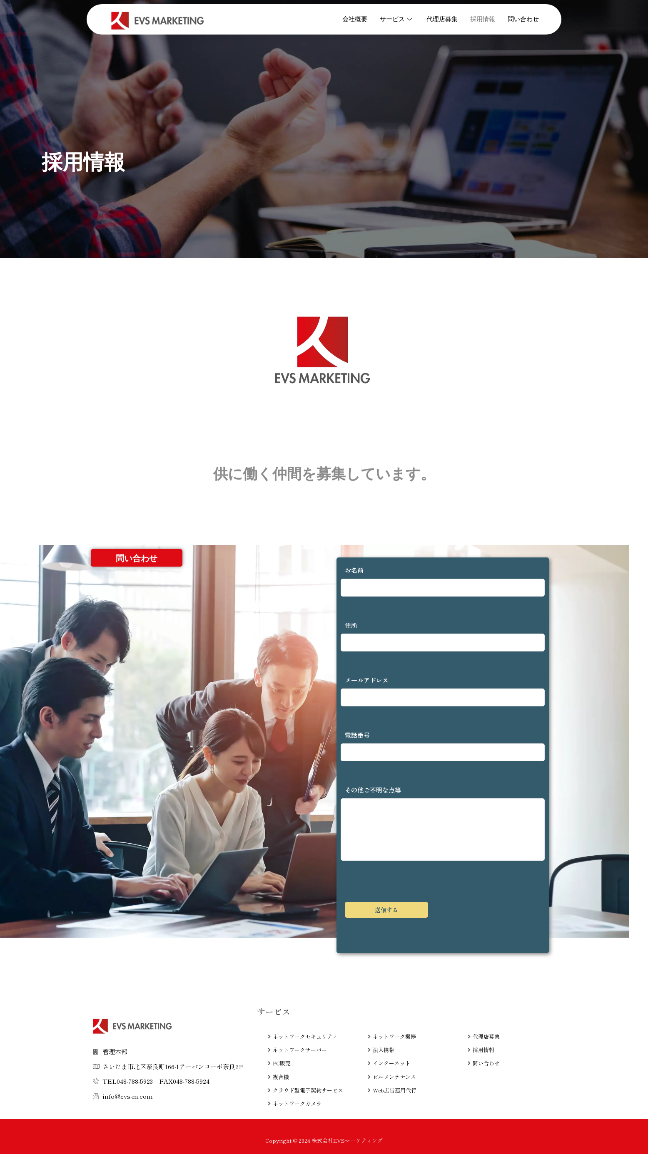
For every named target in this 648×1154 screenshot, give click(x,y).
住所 (443, 636)
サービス (397, 19)
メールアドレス (443, 691)
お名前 (443, 581)
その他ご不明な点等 (443, 823)
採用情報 (482, 19)
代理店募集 (442, 19)
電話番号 (443, 746)
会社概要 (354, 19)
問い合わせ (523, 19)
